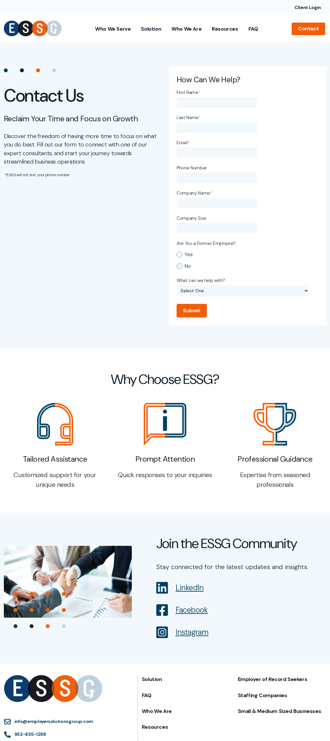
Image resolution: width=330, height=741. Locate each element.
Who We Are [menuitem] (157, 636)
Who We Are (188, 28)
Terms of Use (195, 727)
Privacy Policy (229, 727)
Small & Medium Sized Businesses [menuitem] (279, 636)
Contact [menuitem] (152, 668)
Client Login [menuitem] (308, 7)
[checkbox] (246, 184)
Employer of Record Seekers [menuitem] (272, 604)
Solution (152, 28)
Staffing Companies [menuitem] (262, 620)
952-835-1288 (30, 658)
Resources (226, 28)
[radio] (246, 179)
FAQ (254, 28)
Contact (309, 28)
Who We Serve (114, 28)
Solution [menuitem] (152, 604)
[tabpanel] (55, 371)
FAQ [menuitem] (147, 620)
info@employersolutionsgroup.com (53, 645)
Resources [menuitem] (155, 652)
